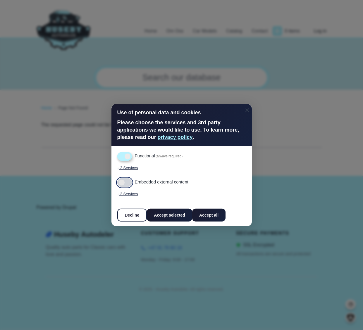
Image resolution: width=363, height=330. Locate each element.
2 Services (127, 168)
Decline (132, 214)
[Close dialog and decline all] (247, 107)
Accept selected (169, 214)
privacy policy (175, 137)
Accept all (209, 214)
